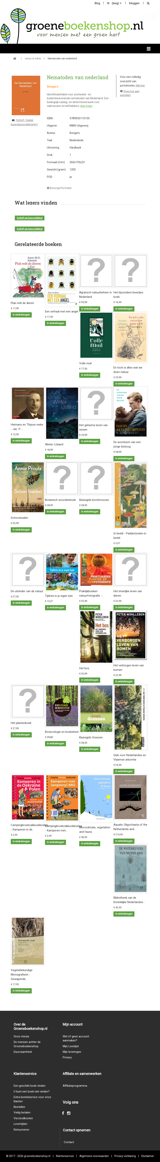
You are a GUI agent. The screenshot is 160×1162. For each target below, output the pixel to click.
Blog (97, 3)
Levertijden (20, 1124)
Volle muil (85, 363)
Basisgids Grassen (91, 737)
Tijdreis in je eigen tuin (59, 596)
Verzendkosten (23, 1118)
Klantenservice (65, 1156)
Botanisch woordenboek (60, 500)
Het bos (84, 668)
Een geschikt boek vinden (29, 1085)
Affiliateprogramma (75, 1085)
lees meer (86, 105)
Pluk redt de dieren (22, 303)
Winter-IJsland (54, 444)
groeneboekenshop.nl (37, 1156)
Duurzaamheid (23, 1052)
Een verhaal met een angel (61, 311)
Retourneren (21, 1129)
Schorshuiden (19, 518)
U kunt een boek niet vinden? (32, 1091)
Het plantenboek (21, 723)
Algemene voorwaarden (94, 1156)
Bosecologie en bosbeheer (62, 732)
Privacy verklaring (125, 1156)
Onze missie (21, 1036)
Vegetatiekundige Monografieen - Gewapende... (21, 974)
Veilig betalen (22, 1112)
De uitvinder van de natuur (27, 591)
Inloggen (134, 3)
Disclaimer (147, 1156)
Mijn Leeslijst (71, 1046)
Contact (69, 1142)
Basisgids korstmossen (94, 500)
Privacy (67, 1057)
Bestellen (19, 1107)
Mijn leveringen (72, 1052)
